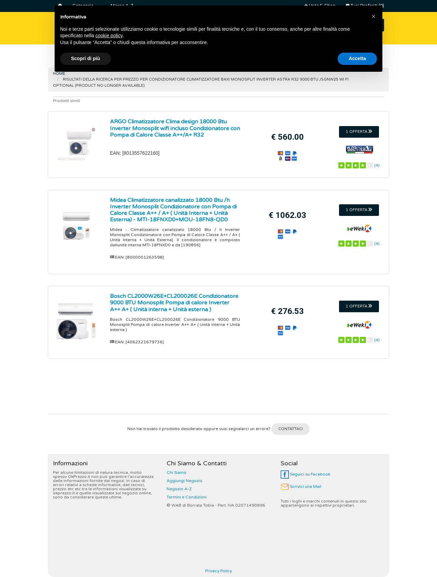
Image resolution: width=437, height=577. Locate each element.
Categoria (83, 6)
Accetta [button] (357, 558)
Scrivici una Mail (301, 486)
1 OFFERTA (359, 131)
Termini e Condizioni (187, 497)
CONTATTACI (290, 429)
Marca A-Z (122, 6)
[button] (373, 516)
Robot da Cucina (329, 57)
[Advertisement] (218, 389)
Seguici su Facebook (305, 474)
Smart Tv (110, 57)
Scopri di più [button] (85, 558)
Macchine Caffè (237, 57)
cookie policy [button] (109, 535)
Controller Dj (187, 57)
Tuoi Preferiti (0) (365, 6)
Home (59, 73)
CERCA (366, 25)
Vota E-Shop (320, 6)
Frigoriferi (72, 57)
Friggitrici (282, 57)
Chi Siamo (176, 472)
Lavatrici (146, 57)
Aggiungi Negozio (184, 480)
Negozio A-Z (179, 488)
